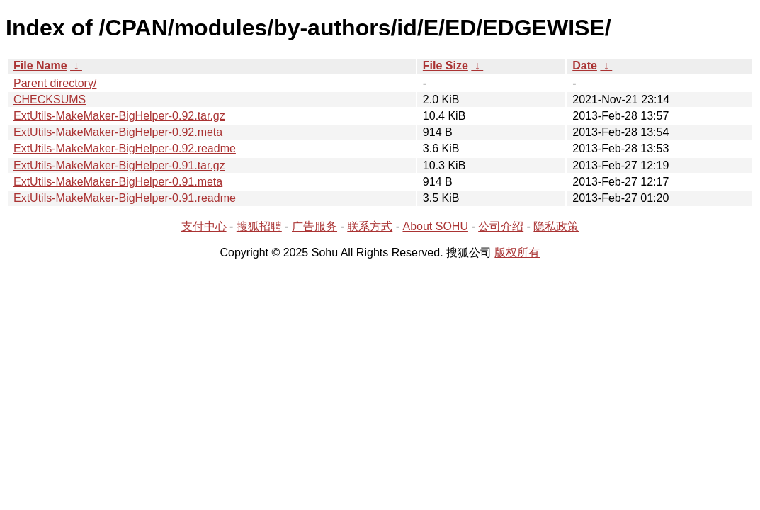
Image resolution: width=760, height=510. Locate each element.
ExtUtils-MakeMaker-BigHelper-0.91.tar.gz (119, 165)
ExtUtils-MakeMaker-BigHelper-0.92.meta (117, 132)
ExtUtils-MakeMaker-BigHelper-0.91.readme (124, 198)
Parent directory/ (54, 83)
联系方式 (369, 226)
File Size (445, 66)
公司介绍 (500, 226)
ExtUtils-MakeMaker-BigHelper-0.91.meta (117, 182)
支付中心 (204, 226)
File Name (40, 66)
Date (584, 66)
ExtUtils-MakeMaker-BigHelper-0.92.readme (124, 148)
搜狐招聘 (259, 226)
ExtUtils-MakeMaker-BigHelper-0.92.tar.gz (119, 116)
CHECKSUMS (49, 100)
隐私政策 (556, 226)
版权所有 (517, 252)
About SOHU (434, 226)
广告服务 (314, 226)
